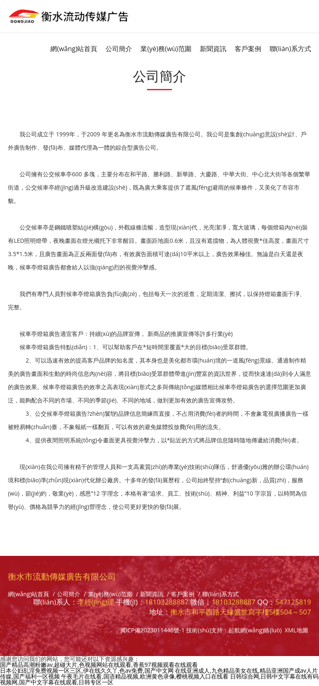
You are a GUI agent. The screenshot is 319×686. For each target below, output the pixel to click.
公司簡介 (119, 48)
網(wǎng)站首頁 (73, 48)
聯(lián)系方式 (290, 48)
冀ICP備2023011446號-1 (152, 630)
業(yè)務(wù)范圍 (165, 48)
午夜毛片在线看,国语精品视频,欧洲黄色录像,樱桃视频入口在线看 (144, 676)
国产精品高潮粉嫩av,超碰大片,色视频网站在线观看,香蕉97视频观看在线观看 (99, 665)
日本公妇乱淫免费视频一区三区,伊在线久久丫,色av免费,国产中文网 (87, 670)
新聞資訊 (213, 48)
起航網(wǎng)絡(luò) (255, 630)
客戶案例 (248, 48)
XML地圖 (296, 630)
